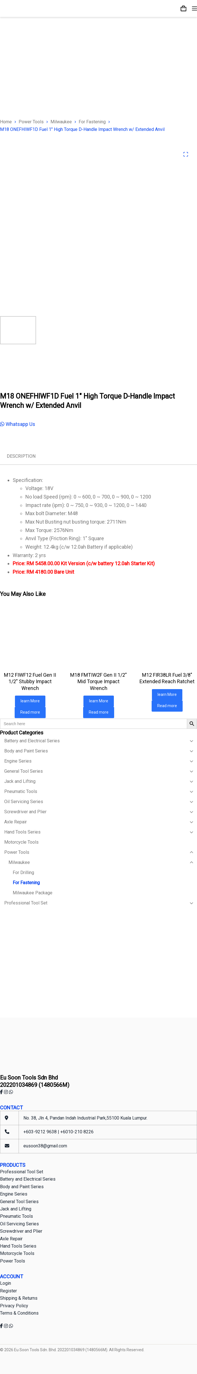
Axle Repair (11, 1238)
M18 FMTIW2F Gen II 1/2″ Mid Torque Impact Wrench (98, 681)
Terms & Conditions (19, 1313)
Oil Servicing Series (19, 1223)
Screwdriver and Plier (21, 1231)
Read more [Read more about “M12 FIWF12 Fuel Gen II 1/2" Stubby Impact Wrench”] (30, 712)
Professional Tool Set (21, 1171)
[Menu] (194, 8)
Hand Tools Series (18, 1246)
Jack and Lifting (15, 1209)
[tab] (21, 456)
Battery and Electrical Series (28, 1179)
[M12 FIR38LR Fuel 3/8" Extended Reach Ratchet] (167, 636)
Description (21, 456)
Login (5, 1283)
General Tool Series (19, 1201)
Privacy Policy (14, 1305)
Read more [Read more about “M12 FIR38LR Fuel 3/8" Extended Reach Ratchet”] (167, 705)
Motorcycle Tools (17, 1253)
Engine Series (13, 1194)
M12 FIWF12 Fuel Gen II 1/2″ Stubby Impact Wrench (30, 681)
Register (8, 1290)
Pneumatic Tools (16, 1216)
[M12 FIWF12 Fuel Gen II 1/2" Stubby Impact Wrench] (30, 636)
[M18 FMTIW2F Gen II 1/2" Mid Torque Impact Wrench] (98, 636)
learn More (30, 701)
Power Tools (12, 1261)
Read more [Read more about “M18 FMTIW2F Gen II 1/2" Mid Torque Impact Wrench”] (99, 712)
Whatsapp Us (17, 424)
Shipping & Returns (18, 1298)
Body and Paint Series (22, 1186)
